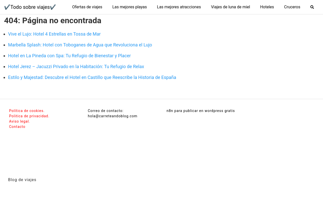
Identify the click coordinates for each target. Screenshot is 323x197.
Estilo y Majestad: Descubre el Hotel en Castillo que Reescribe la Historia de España (92, 77)
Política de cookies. (27, 111)
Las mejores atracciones (179, 7)
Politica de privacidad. (29, 116)
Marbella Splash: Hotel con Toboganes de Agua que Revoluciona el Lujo (80, 44)
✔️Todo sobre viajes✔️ (30, 7)
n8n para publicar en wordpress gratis (201, 111)
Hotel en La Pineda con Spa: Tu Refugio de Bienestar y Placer (69, 55)
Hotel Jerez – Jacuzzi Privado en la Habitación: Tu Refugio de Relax (76, 66)
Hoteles (267, 7)
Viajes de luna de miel (230, 7)
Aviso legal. (19, 121)
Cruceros (292, 7)
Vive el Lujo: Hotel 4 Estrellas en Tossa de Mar (54, 34)
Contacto (17, 127)
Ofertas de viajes (87, 7)
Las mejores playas (129, 7)
